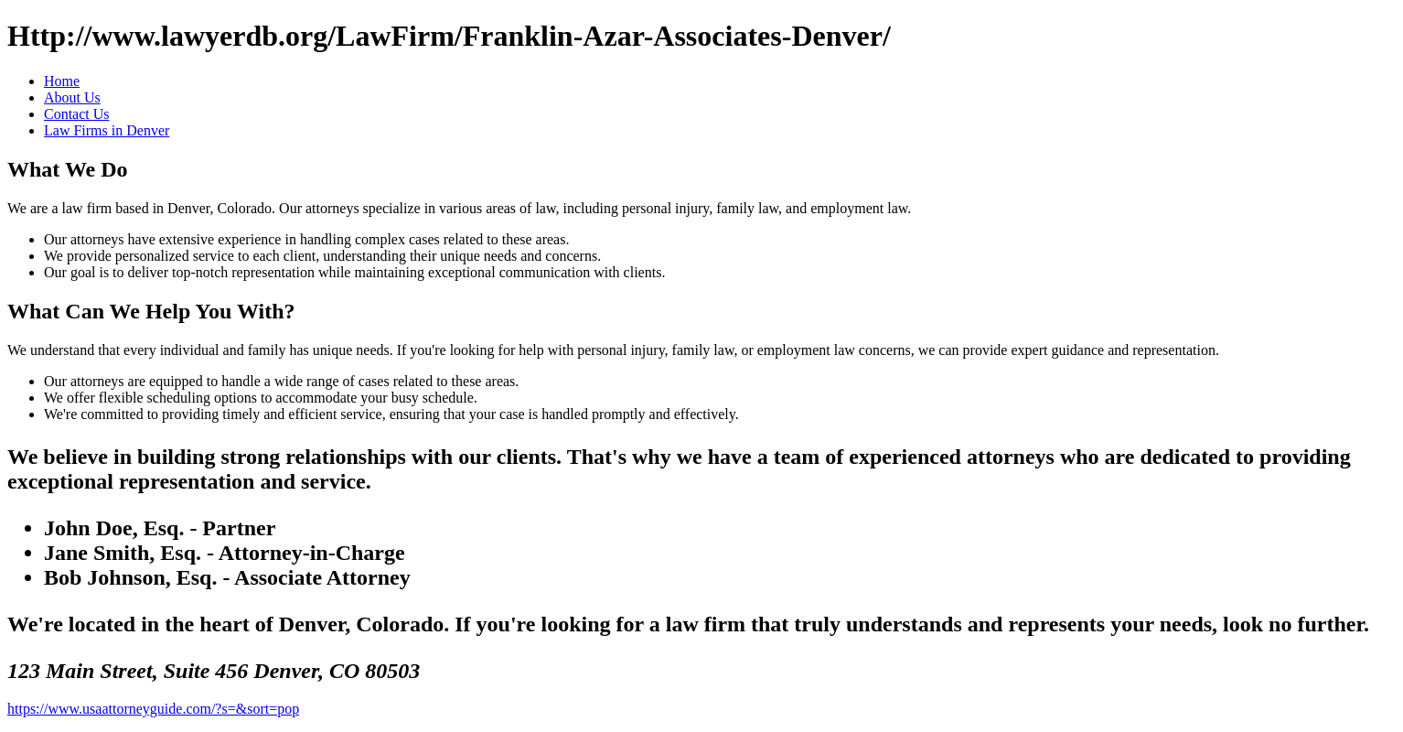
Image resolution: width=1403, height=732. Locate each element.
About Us (72, 97)
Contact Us (77, 114)
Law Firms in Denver (106, 130)
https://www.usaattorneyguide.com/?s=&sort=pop (153, 708)
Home (62, 81)
